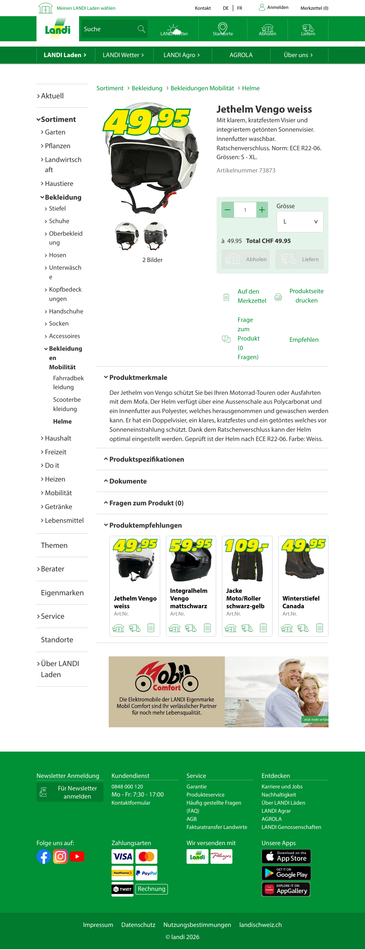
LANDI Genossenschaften (291, 827)
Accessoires (64, 336)
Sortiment (58, 119)
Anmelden (277, 7)
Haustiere (59, 183)
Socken (59, 324)
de (226, 8)
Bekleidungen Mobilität (202, 88)
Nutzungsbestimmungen (197, 925)
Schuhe (59, 221)
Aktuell (52, 95)
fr (239, 8)
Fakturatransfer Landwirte (217, 827)
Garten (55, 131)
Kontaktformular (131, 802)
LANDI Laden (63, 55)
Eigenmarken (62, 592)
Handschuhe (66, 311)
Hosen (57, 255)
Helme (62, 421)
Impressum (98, 925)
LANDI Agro (179, 55)
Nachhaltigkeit (279, 794)
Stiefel (57, 208)
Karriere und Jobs (282, 786)
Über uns (296, 55)
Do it (52, 465)
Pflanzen (58, 145)
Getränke (58, 506)
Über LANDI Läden (283, 802)
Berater (52, 568)
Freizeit (56, 451)
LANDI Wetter (121, 55)
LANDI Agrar (276, 810)
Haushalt (58, 438)
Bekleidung (63, 197)
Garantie (197, 786)
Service (52, 616)
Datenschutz (138, 925)
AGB (192, 818)
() (314, 8)
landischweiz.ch (260, 925)
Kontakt (203, 8)
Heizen (55, 479)
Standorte (57, 639)
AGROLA (241, 55)
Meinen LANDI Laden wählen (86, 8)
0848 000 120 (127, 786)
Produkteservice (206, 794)
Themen (54, 545)
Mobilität (58, 492)
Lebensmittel (64, 520)
